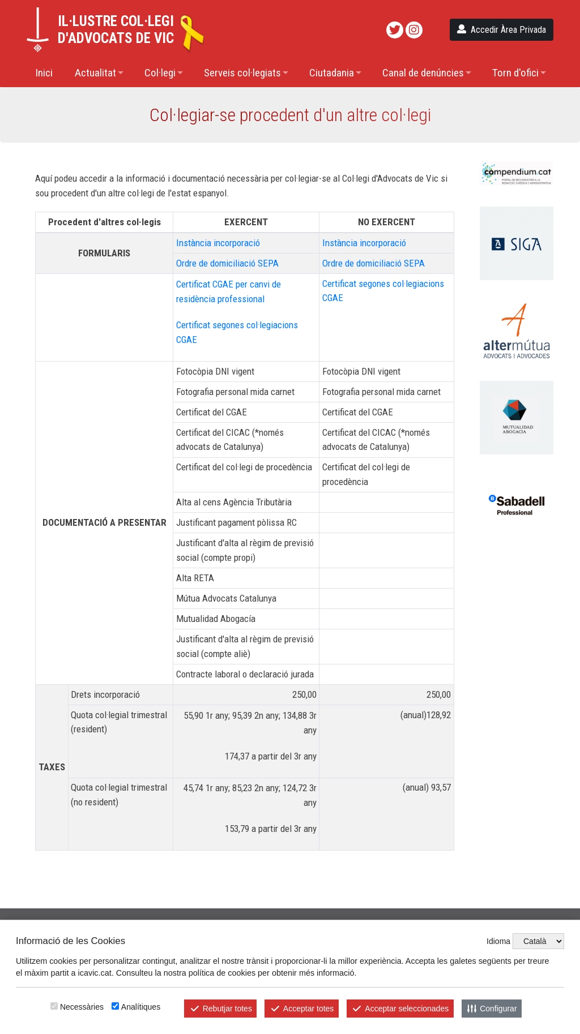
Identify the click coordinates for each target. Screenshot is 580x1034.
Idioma (498, 941)
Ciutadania (331, 72)
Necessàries (82, 1006)
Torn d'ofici (515, 72)
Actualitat (95, 72)
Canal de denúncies (423, 72)
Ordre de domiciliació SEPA (227, 263)
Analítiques (140, 1006)
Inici (44, 72)
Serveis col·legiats (242, 72)
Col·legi (160, 72)
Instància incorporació (218, 242)
